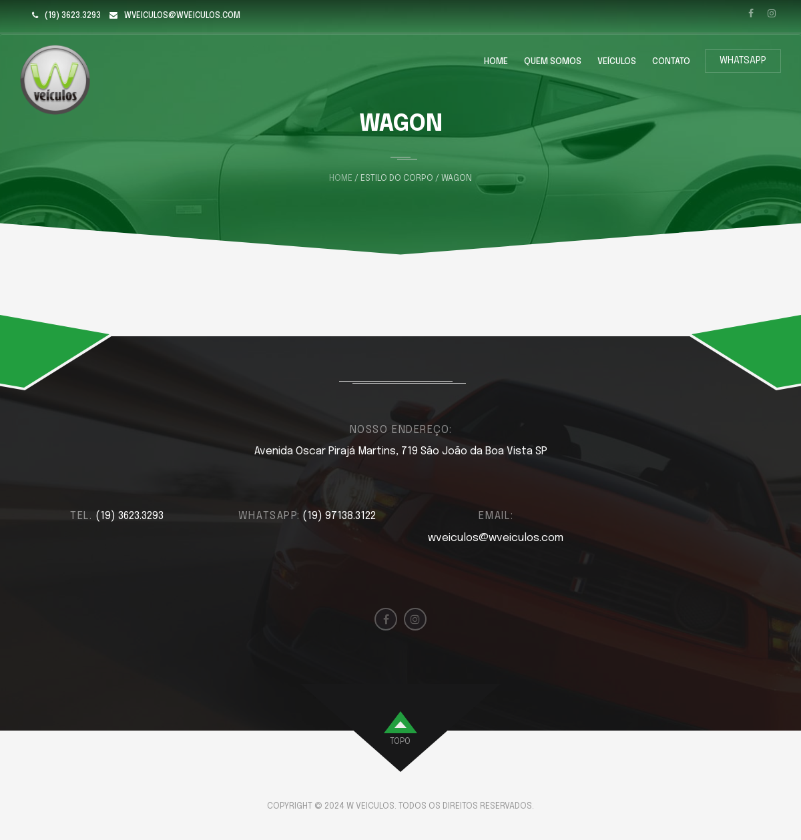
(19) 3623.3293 (73, 16)
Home (496, 61)
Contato (671, 61)
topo (400, 742)
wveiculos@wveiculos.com (182, 16)
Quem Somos (552, 61)
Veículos (616, 61)
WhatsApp (743, 60)
